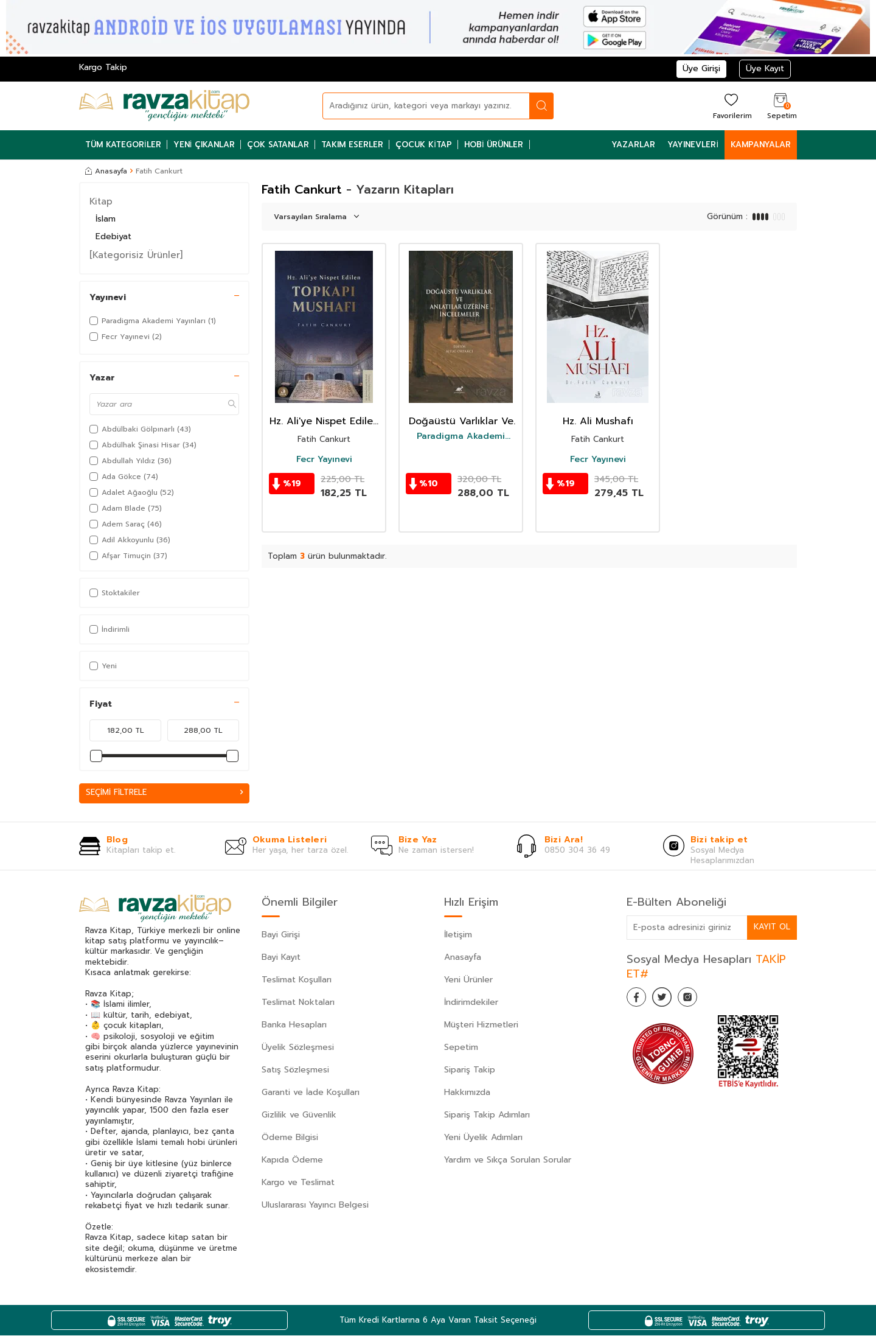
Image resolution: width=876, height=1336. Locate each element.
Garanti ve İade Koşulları (311, 1092)
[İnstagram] (699, 1000)
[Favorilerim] (731, 106)
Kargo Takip (103, 67)
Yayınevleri (692, 144)
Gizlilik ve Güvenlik (299, 1115)
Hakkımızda (467, 1092)
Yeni (103, 665)
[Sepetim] (780, 106)
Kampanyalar (761, 144)
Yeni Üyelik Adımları (483, 1137)
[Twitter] (669, 1000)
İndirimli (109, 629)
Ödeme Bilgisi (290, 1137)
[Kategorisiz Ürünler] (135, 255)
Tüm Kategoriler (123, 144)
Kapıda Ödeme (292, 1160)
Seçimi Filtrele (164, 792)
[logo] (164, 106)
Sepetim (461, 1047)
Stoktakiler (114, 592)
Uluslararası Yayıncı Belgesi (315, 1205)
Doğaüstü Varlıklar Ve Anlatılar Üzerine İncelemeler (461, 421)
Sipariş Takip (469, 1070)
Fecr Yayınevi (324, 459)
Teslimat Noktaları (298, 1002)
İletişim (458, 935)
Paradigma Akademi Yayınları (461, 436)
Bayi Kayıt (281, 957)
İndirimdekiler (471, 1002)
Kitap (101, 201)
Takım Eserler (352, 144)
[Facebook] (639, 1000)
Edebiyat (113, 236)
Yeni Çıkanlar (204, 144)
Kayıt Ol (771, 927)
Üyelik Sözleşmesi (298, 1047)
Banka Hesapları (294, 1025)
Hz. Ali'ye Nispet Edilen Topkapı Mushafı (324, 421)
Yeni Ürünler (468, 980)
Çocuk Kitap (423, 144)
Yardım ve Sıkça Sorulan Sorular (507, 1160)
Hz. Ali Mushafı (598, 421)
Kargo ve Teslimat (298, 1183)
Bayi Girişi (281, 935)
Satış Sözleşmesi (295, 1070)
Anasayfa (106, 171)
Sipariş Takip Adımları (487, 1115)
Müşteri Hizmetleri (481, 1025)
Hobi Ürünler (494, 144)
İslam (106, 218)
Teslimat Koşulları (297, 980)
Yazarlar (633, 144)
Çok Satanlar (278, 144)
